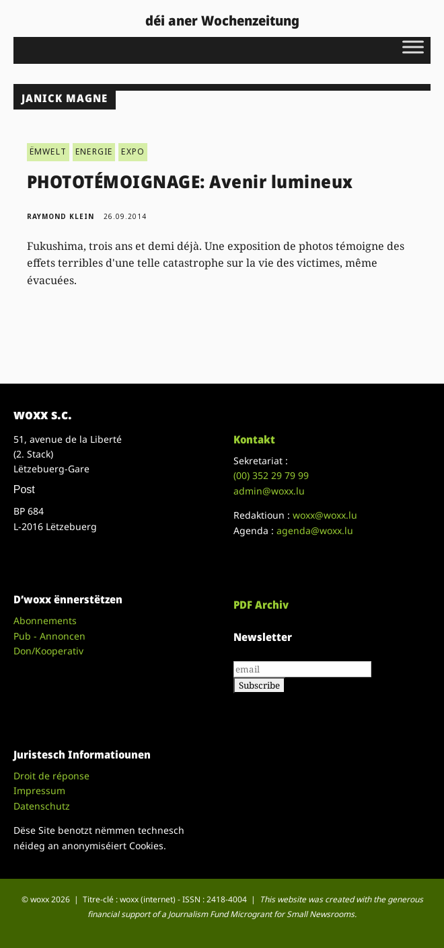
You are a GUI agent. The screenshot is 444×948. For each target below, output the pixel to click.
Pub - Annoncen (49, 636)
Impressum (39, 790)
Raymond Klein (60, 216)
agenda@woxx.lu (314, 530)
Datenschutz (41, 806)
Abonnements (45, 620)
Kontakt (254, 439)
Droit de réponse (51, 775)
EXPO (133, 151)
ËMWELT (48, 151)
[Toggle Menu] (413, 46)
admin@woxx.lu (269, 490)
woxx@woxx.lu (325, 515)
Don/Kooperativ (48, 650)
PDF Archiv (261, 604)
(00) (271, 475)
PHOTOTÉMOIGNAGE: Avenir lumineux (190, 181)
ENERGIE (93, 151)
